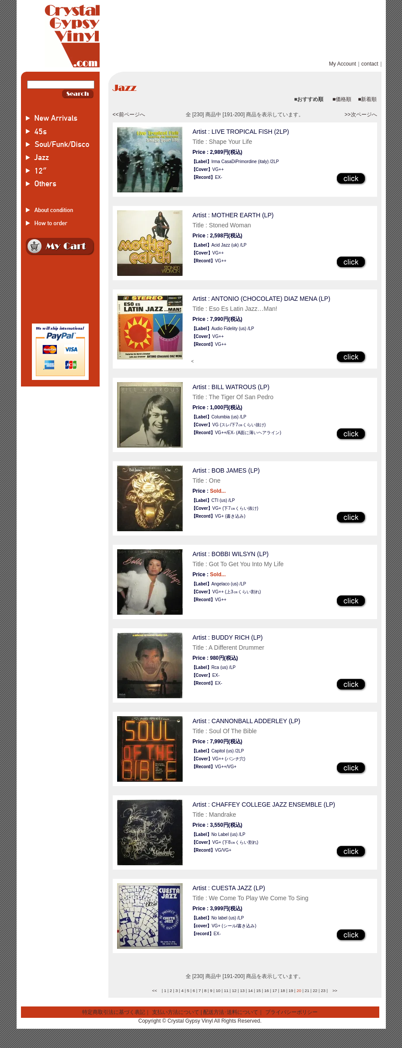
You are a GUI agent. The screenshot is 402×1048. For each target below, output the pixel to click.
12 (234, 990)
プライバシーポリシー (291, 1012)
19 (290, 990)
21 (307, 990)
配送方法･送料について (230, 1012)
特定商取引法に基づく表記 (113, 1012)
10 (218, 990)
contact (369, 64)
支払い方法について (175, 1012)
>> (335, 990)
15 (258, 990)
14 (250, 990)
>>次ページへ (360, 114)
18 (283, 990)
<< (154, 990)
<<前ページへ (129, 114)
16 (266, 990)
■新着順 (367, 99)
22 (315, 990)
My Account (342, 64)
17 (274, 990)
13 (242, 990)
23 (323, 990)
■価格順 (342, 99)
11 (226, 990)
